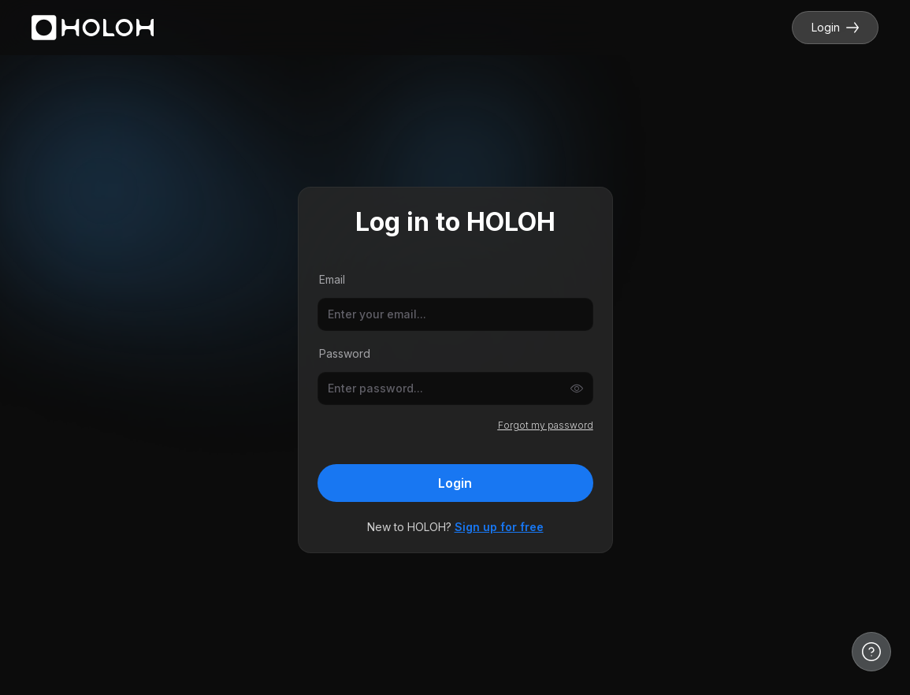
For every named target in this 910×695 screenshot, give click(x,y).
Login (835, 27)
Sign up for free (499, 526)
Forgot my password (545, 425)
